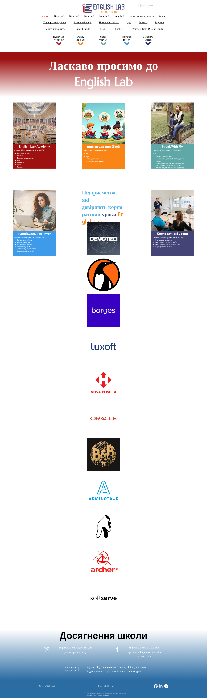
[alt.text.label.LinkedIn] (161, 686)
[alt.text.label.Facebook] (156, 686)
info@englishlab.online (107, 686)
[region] (34, 136)
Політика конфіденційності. (95, 693)
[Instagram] (166, 686)
